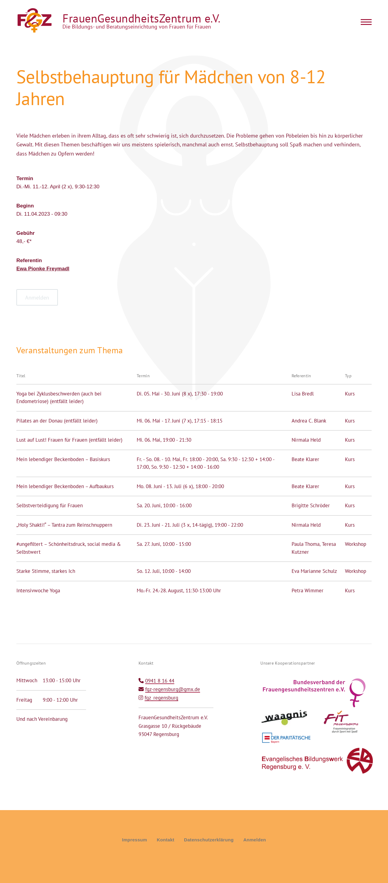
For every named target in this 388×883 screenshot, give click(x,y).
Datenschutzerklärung (209, 839)
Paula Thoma (305, 544)
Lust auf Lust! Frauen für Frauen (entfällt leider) (69, 439)
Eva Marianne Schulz (314, 571)
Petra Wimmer (307, 590)
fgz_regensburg (161, 697)
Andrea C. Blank (309, 420)
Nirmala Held (306, 439)
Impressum (134, 839)
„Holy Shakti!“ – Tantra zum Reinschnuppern (64, 525)
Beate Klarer (305, 459)
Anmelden (254, 839)
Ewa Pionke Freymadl (42, 269)
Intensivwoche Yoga (38, 590)
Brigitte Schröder (311, 505)
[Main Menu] (364, 21)
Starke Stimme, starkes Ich (45, 571)
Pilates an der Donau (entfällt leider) (57, 420)
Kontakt (165, 839)
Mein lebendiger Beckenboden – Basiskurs (63, 459)
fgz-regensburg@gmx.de (172, 689)
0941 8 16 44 (159, 680)
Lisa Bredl (303, 393)
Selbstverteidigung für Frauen (49, 505)
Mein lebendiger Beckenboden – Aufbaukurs (65, 486)
